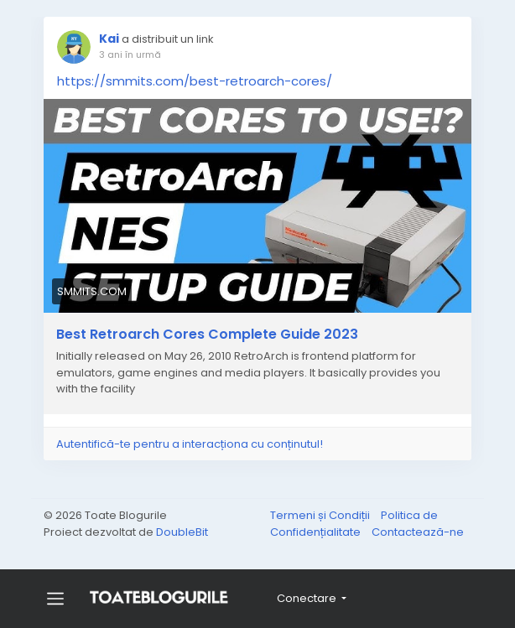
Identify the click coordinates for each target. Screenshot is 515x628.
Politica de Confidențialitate (354, 523)
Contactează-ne (418, 532)
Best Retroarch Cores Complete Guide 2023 (207, 334)
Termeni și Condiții (321, 515)
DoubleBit (182, 532)
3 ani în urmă (130, 54)
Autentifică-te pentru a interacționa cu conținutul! (189, 444)
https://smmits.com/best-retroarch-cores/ (194, 81)
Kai (109, 38)
